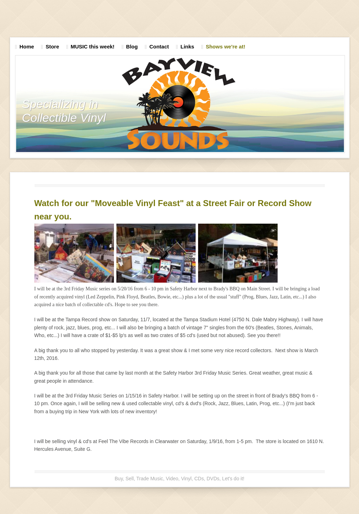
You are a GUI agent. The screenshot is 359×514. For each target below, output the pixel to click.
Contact (159, 47)
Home (27, 47)
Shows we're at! (225, 47)
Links (187, 47)
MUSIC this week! (93, 47)
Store (52, 47)
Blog (132, 47)
